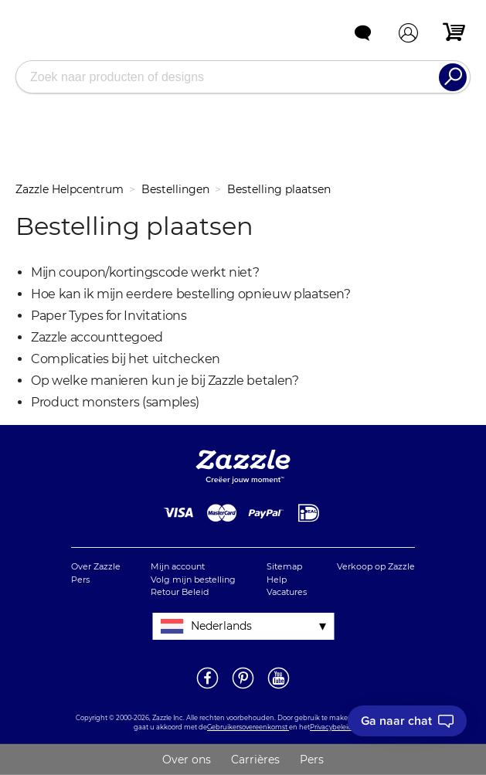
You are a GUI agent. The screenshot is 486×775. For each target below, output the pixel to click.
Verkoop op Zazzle (376, 566)
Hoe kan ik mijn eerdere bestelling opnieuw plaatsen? (191, 294)
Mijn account (178, 566)
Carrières (255, 760)
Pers (80, 579)
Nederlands (221, 626)
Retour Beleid (180, 591)
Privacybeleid (331, 727)
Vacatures (287, 591)
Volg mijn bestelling (193, 579)
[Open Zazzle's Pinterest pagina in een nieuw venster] (243, 687)
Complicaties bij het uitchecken (125, 359)
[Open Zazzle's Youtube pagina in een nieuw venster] (278, 687)
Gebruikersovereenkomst (248, 727)
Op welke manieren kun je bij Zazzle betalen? (165, 380)
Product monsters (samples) (115, 402)
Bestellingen (175, 189)
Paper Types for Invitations (109, 315)
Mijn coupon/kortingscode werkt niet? (145, 272)
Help (277, 579)
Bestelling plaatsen (279, 189)
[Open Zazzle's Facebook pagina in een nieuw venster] (207, 687)
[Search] (453, 77)
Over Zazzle (96, 566)
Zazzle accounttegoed (97, 337)
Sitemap (284, 566)
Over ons (186, 760)
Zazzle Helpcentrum (69, 189)
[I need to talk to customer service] (407, 720)
